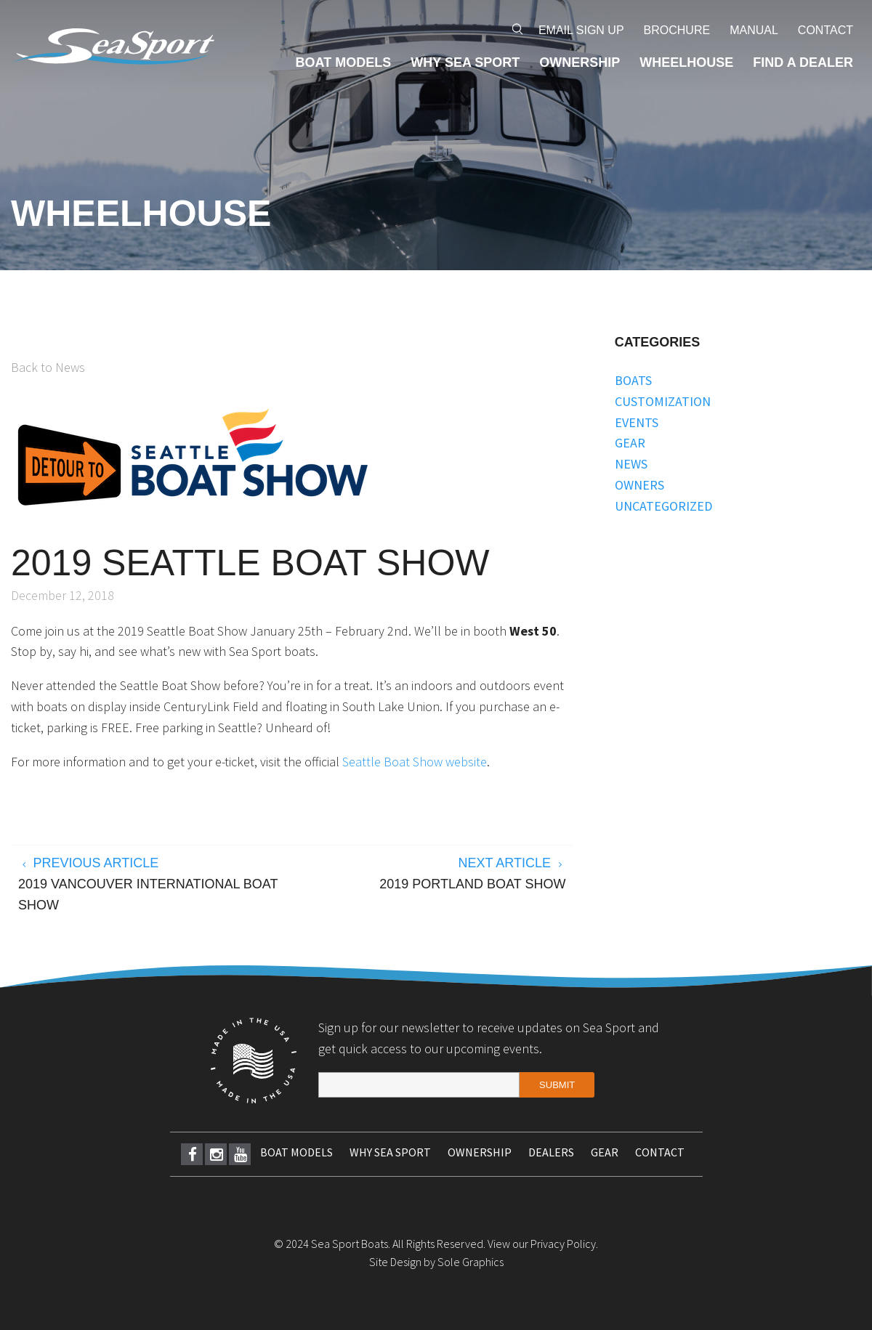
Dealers (551, 1152)
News (631, 463)
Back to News (48, 367)
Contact (825, 30)
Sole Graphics (470, 1261)
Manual (754, 30)
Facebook (192, 1154)
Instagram (216, 1154)
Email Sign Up (581, 30)
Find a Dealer (803, 62)
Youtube (240, 1154)
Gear (630, 442)
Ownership (579, 62)
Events (636, 422)
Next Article (432, 875)
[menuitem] (581, 30)
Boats (633, 380)
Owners (639, 485)
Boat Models (344, 62)
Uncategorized (663, 506)
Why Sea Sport (465, 62)
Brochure (677, 30)
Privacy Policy (563, 1243)
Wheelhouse (686, 62)
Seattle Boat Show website (414, 761)
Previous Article (151, 885)
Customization (663, 401)
